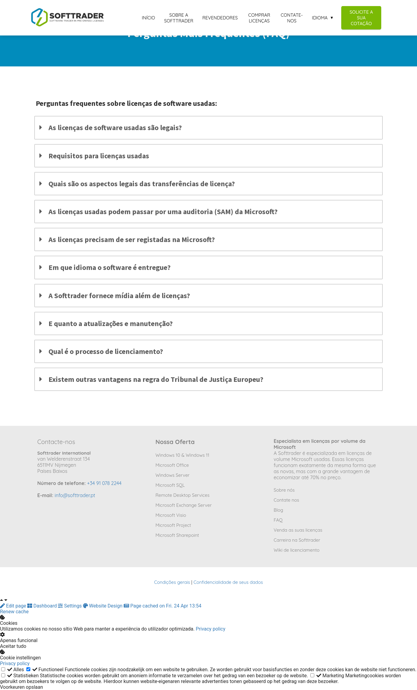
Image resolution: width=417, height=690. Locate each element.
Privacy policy (210, 629)
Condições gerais (172, 582)
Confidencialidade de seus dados (228, 582)
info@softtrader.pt (75, 495)
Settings (70, 606)
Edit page (13, 606)
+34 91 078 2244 (104, 483)
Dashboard (42, 606)
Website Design (103, 606)
